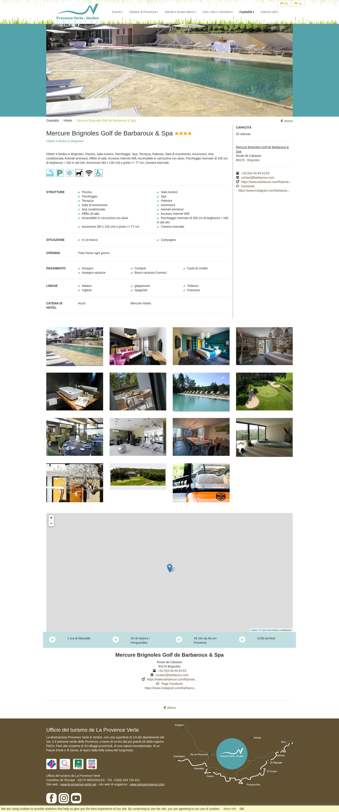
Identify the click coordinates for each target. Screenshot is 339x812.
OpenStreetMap (270, 630)
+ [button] (51, 518)
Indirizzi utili (269, 12)
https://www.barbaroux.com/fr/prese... (266, 182)
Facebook (247, 186)
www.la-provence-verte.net (78, 784)
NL (298, 3)
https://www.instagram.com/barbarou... (264, 190)
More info (230, 808)
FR (284, 3)
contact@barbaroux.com (257, 177)
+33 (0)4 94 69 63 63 (255, 173)
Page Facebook (172, 683)
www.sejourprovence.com (147, 784)
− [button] (51, 523)
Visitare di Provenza (143, 12)
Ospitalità (246, 12)
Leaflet (253, 630)
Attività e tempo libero (180, 12)
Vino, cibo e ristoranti (218, 12)
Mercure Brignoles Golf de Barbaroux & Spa (106, 120)
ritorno (286, 121)
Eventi (117, 12)
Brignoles (253, 160)
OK (242, 808)
